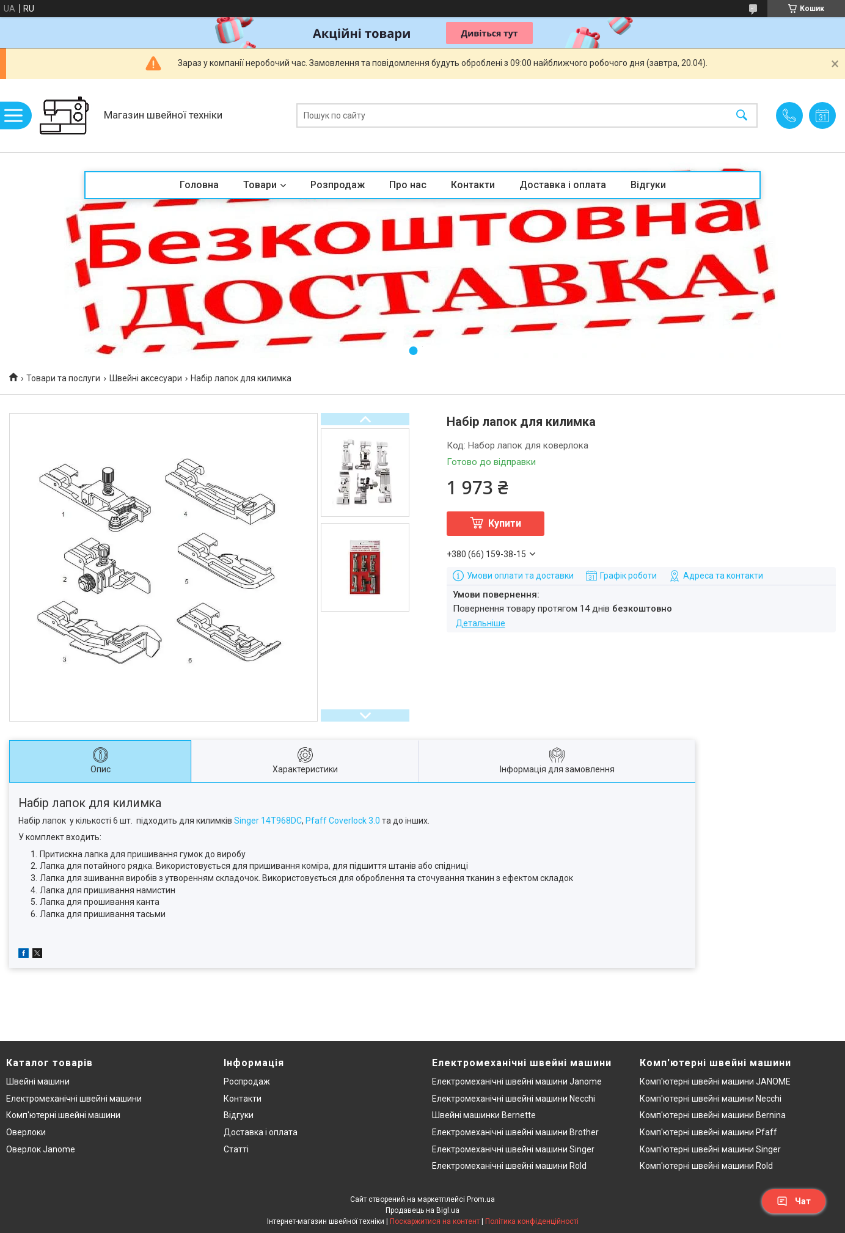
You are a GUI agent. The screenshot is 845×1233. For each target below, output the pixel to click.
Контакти (473, 185)
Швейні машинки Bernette (484, 1115)
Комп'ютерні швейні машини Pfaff (708, 1132)
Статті (236, 1149)
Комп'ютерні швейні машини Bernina (713, 1115)
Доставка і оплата (562, 185)
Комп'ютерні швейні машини (63, 1115)
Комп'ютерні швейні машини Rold (706, 1166)
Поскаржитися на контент (435, 1221)
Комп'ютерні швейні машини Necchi (710, 1098)
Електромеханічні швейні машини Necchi (513, 1098)
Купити (504, 523)
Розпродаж (337, 185)
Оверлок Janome (40, 1149)
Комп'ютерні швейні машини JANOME (715, 1081)
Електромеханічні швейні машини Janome (517, 1081)
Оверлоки (26, 1132)
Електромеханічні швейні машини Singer (513, 1149)
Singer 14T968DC (268, 820)
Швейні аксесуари (145, 378)
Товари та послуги (63, 378)
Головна (199, 185)
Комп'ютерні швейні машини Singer (710, 1149)
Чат (794, 1201)
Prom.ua (481, 1199)
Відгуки (648, 185)
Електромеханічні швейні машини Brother (515, 1132)
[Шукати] (741, 115)
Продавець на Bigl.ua (422, 1210)
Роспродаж (247, 1081)
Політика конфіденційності (532, 1221)
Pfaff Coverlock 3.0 (342, 820)
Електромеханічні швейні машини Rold (509, 1166)
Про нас (407, 185)
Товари (260, 185)
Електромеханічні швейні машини (74, 1098)
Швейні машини (38, 1081)
